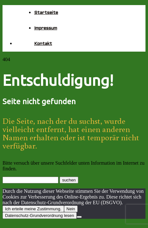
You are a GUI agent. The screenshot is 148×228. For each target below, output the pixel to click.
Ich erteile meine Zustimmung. (33, 208)
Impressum (45, 28)
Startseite (46, 13)
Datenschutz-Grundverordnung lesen (39, 215)
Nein (71, 208)
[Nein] (79, 217)
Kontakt (43, 44)
